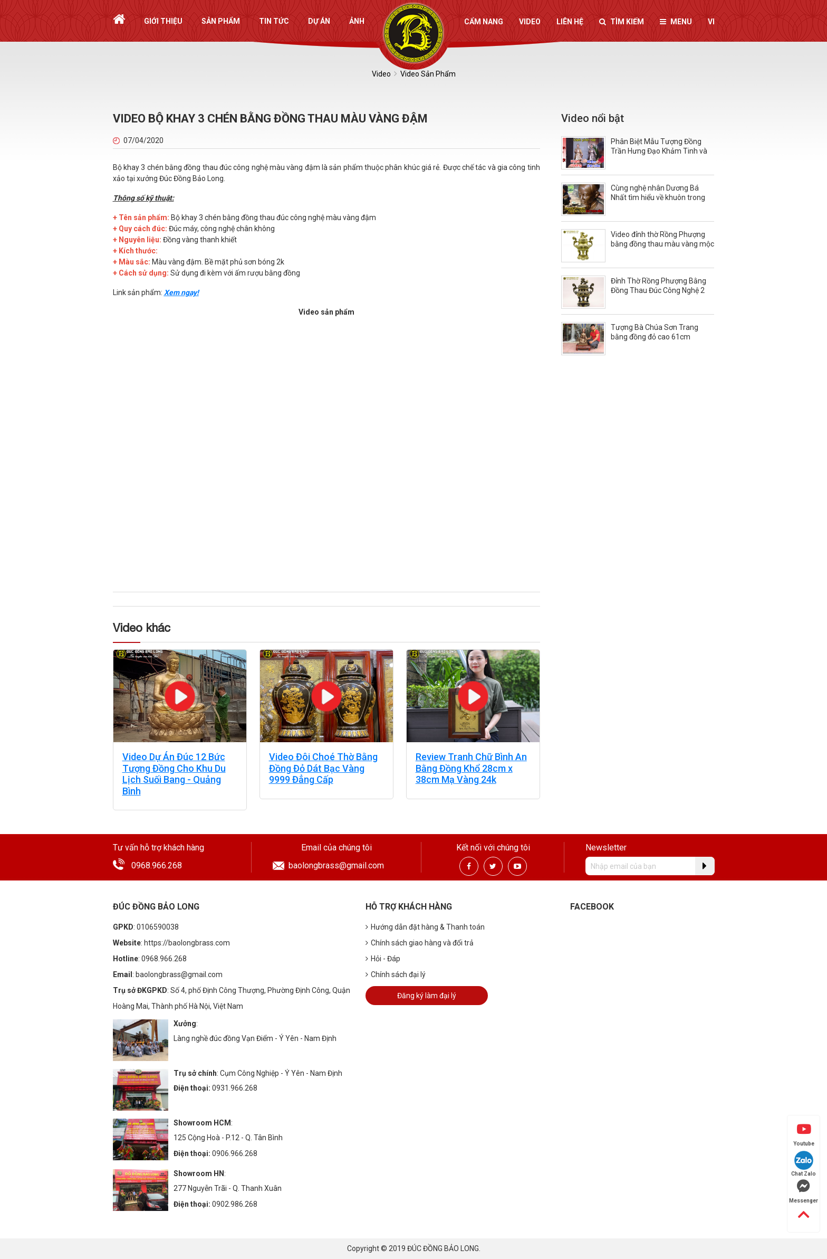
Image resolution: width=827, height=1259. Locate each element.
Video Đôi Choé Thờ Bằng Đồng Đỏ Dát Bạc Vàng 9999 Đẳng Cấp (323, 768)
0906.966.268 (234, 1153)
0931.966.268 (234, 1088)
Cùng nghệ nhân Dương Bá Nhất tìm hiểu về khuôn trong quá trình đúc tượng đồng (658, 197)
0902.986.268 (234, 1204)
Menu (676, 21)
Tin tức (274, 21)
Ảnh (356, 21)
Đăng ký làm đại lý (426, 995)
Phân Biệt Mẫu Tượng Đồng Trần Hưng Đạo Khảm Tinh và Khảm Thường (659, 151)
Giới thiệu (163, 21)
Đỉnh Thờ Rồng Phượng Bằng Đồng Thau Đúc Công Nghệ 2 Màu (658, 290)
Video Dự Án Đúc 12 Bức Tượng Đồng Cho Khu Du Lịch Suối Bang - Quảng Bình (174, 774)
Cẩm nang (483, 21)
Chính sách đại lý (396, 974)
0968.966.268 (156, 865)
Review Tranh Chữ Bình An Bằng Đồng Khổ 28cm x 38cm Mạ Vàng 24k (471, 768)
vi (711, 21)
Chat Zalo (803, 1164)
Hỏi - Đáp (383, 958)
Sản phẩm (220, 21)
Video (530, 21)
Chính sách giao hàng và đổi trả (420, 943)
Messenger (803, 1191)
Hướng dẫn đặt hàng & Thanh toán (425, 927)
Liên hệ (569, 21)
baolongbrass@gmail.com (336, 865)
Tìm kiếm (621, 21)
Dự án (319, 21)
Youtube (803, 1134)
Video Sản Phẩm (428, 74)
